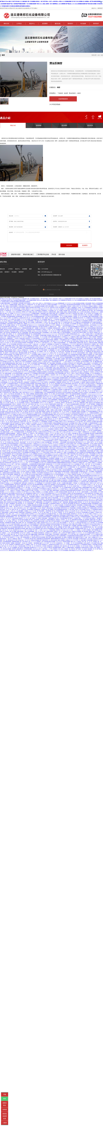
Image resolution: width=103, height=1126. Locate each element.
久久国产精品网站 (75, 527)
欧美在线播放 (77, 478)
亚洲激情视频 (62, 535)
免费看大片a (29, 423)
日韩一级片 (51, 322)
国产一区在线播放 (90, 471)
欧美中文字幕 (18, 389)
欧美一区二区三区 (15, 478)
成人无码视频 (95, 313)
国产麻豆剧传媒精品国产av (13, 443)
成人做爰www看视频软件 (71, 307)
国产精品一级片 (44, 345)
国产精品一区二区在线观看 (97, 522)
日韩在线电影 (62, 515)
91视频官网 (11, 424)
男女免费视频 (25, 452)
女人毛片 (41, 547)
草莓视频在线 (83, 445)
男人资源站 (28, 319)
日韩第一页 (80, 307)
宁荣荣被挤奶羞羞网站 (13, 322)
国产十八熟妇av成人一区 (35, 344)
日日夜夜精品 (38, 310)
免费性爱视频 (56, 490)
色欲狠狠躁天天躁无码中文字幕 (12, 413)
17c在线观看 (37, 418)
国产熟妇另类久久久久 (85, 522)
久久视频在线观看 (69, 547)
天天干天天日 (59, 541)
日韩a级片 (69, 306)
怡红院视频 (33, 319)
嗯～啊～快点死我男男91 (89, 379)
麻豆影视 (92, 433)
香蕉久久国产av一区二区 (95, 408)
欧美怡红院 (71, 363)
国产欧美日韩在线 (77, 458)
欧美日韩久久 (59, 391)
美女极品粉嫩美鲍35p (93, 411)
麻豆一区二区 (92, 347)
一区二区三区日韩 (53, 427)
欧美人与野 (83, 511)
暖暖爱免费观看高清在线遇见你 (60, 369)
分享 (86, 118)
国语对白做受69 (42, 373)
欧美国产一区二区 (73, 405)
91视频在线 (72, 336)
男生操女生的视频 (18, 367)
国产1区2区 (4, 437)
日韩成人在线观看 (32, 467)
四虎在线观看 (33, 429)
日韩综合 (86, 437)
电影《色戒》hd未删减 (90, 537)
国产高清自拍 (59, 392)
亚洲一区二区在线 (89, 449)
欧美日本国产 (39, 398)
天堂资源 (51, 317)
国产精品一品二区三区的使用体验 (13, 309)
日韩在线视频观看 (35, 402)
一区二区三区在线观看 (64, 497)
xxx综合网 (56, 465)
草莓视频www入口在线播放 (49, 391)
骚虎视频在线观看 (10, 389)
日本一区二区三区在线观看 (65, 408)
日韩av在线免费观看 (27, 361)
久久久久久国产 (10, 464)
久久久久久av (60, 477)
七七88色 (4, 379)
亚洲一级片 (11, 357)
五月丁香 (94, 505)
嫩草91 (41, 543)
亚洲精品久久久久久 (81, 468)
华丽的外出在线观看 (87, 354)
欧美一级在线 (71, 310)
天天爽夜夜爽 (17, 544)
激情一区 (2, 547)
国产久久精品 (63, 432)
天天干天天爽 (6, 402)
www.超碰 (56, 492)
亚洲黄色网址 (18, 341)
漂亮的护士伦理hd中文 (43, 312)
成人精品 (60, 468)
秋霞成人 (94, 432)
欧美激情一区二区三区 (28, 364)
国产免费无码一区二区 (54, 320)
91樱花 (17, 347)
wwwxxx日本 (43, 490)
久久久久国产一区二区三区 (49, 543)
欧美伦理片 (90, 496)
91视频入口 (25, 499)
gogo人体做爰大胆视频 (96, 405)
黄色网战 (2, 492)
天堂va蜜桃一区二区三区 (96, 465)
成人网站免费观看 (96, 389)
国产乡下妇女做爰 (68, 458)
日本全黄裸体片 (95, 363)
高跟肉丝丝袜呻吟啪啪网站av (82, 461)
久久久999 (81, 319)
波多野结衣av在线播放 (7, 328)
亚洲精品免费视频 (57, 423)
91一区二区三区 (3, 320)
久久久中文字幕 (32, 511)
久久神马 (8, 440)
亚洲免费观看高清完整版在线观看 (68, 355)
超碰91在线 (81, 389)
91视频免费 (75, 317)
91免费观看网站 (24, 464)
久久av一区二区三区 (54, 506)
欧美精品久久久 (66, 336)
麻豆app (19, 350)
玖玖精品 (74, 437)
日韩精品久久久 (48, 532)
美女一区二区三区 (41, 404)
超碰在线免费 (41, 521)
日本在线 (81, 515)
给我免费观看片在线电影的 (48, 449)
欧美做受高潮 (29, 329)
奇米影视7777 (37, 315)
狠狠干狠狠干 (50, 527)
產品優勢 (64, 125)
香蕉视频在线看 (17, 483)
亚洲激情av (75, 446)
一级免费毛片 (26, 480)
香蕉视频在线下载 (15, 332)
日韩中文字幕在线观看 (78, 415)
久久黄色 (44, 361)
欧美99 (49, 407)
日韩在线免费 (15, 518)
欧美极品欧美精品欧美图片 (34, 415)
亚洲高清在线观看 (8, 354)
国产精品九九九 (64, 459)
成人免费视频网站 (12, 377)
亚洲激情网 (85, 380)
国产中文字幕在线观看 (15, 372)
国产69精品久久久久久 (70, 361)
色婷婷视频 (89, 385)
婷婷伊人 (15, 350)
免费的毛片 (77, 477)
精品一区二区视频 (40, 494)
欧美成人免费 (24, 369)
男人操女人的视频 (30, 322)
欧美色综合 (18, 312)
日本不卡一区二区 (44, 402)
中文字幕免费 (78, 459)
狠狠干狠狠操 (89, 348)
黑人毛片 (78, 511)
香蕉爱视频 (15, 449)
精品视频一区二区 (74, 395)
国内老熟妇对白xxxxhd (47, 445)
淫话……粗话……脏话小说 (60, 326)
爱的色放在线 (5, 493)
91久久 (1, 484)
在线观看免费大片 (63, 396)
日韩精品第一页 (91, 375)
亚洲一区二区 (3, 417)
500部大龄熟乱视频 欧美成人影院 (21, 525)
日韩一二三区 (79, 367)
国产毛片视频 (13, 531)
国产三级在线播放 (51, 363)
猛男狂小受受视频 (40, 420)
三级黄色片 (40, 360)
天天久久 (57, 306)
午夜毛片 (14, 404)
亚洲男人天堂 (32, 375)
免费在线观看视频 (49, 414)
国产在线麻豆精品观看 (95, 322)
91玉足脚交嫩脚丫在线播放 (59, 358)
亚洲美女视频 (95, 535)
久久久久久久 (35, 309)
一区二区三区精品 (49, 465)
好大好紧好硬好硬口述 (82, 497)
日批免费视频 (63, 385)
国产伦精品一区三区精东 (96, 366)
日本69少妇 (29, 484)
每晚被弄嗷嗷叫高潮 (63, 399)
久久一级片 (51, 338)
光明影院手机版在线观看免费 (25, 345)
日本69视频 (96, 493)
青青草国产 (2, 513)
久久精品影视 (27, 506)
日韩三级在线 (74, 418)
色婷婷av (79, 411)
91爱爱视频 (49, 344)
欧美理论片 (56, 317)
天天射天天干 (39, 477)
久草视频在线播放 (35, 313)
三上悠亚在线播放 (48, 367)
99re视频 (95, 335)
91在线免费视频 (48, 358)
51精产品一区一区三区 (5, 467)
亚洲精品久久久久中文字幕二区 (42, 496)
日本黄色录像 (41, 325)
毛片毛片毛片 (23, 532)
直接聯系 (85, 245)
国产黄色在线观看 (50, 373)
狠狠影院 (51, 360)
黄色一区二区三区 (72, 369)
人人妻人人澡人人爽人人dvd (63, 451)
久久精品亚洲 (74, 313)
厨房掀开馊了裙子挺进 (17, 364)
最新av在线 (69, 317)
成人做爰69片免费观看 (66, 446)
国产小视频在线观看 (87, 386)
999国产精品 (48, 521)
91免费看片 (27, 544)
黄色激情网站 (26, 367)
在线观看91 (92, 446)
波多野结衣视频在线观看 (27, 315)
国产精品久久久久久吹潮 (97, 395)
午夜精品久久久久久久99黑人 (31, 446)
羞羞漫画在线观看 (39, 394)
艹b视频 (66, 427)
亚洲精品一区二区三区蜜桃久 (33, 335)
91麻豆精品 (21, 306)
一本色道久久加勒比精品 (19, 338)
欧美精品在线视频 (80, 303)
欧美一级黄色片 (83, 506)
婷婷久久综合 (12, 312)
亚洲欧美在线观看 (11, 336)
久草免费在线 (71, 338)
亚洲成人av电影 (36, 426)
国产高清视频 (25, 410)
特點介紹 (13, 125)
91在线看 (95, 467)
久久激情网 (82, 382)
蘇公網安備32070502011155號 (51, 289)
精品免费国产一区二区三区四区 (58, 304)
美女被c (101, 442)
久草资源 (44, 546)
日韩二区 (13, 511)
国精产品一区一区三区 (49, 347)
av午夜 (49, 329)
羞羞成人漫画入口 (22, 304)
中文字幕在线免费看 (35, 338)
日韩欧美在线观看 (49, 339)
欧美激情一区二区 (4, 490)
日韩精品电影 (79, 429)
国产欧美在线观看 (21, 307)
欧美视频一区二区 (26, 420)
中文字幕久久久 (88, 389)
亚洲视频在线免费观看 (64, 506)
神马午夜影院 (94, 489)
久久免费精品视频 (48, 515)
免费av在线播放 (58, 410)
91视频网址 (83, 401)
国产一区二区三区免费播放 (15, 310)
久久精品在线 (61, 348)
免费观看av (56, 339)
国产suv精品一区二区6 (54, 357)
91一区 (62, 325)
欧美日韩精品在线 (71, 442)
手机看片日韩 (98, 512)
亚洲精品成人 (35, 486)
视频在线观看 (41, 465)
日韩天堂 (73, 549)
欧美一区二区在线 (17, 420)
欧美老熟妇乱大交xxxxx (49, 473)
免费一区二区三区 (40, 375)
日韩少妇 (51, 424)
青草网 (23, 312)
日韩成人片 (72, 350)
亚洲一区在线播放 (78, 443)
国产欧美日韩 (92, 500)
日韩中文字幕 (15, 345)
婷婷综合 (95, 399)
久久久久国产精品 (72, 534)
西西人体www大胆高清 (25, 477)
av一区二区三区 (70, 522)
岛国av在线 (35, 312)
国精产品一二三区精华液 (53, 319)
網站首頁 (6, 23)
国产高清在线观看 (10, 339)
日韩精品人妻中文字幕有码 (89, 377)
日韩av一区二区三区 (54, 309)
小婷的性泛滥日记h (36, 361)
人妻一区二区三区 (97, 484)
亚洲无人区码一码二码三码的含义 (80, 306)
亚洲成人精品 (27, 306)
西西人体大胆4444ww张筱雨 (44, 304)
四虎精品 (48, 464)
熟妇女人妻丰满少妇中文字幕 (31, 411)
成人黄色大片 (35, 468)
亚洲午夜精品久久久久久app (50, 303)
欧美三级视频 (17, 323)
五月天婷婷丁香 (31, 530)
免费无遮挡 (24, 483)
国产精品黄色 (93, 325)
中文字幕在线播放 (96, 364)
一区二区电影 (76, 329)
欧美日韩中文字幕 (82, 315)
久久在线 (73, 303)
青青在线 (42, 388)
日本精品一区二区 (65, 328)
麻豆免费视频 (19, 434)
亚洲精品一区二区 (48, 394)
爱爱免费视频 (11, 528)
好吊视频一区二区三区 (5, 524)
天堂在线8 (5, 458)
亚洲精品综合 (25, 350)
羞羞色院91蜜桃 (85, 481)
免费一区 (80, 391)
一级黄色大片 (19, 433)
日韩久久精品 (56, 367)
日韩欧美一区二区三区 (47, 354)
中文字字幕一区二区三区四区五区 (65, 456)
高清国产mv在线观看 (31, 471)
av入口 (11, 483)
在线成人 (98, 440)
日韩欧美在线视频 (93, 342)
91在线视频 (76, 464)
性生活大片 (31, 413)
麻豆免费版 (51, 306)
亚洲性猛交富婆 (56, 328)
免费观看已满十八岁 (60, 405)
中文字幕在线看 (70, 484)
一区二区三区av (32, 350)
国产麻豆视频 (49, 499)
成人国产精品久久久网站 (28, 310)
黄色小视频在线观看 (34, 388)
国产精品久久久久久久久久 (67, 420)
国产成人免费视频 (58, 527)
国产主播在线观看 (68, 329)
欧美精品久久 (45, 544)
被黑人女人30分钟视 (68, 375)
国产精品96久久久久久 (44, 309)
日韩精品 (66, 335)
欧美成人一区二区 (9, 399)
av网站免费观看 (19, 417)
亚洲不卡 (9, 395)
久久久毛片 (47, 370)
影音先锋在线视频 (86, 459)
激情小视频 (66, 376)
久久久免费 (4, 497)
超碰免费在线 (80, 366)
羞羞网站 (70, 316)
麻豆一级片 (24, 527)
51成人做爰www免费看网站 (93, 315)
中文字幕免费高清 (96, 373)
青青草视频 (73, 453)
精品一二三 (83, 348)
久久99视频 (100, 489)
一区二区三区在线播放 (8, 355)
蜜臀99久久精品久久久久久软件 (44, 487)
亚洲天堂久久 (62, 496)
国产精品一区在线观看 (34, 519)
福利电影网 (26, 429)
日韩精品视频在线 (43, 458)
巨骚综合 (12, 461)
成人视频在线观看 (90, 355)
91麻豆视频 (83, 540)
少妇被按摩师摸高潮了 (86, 364)
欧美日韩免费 (99, 323)
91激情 (74, 475)
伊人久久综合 (40, 382)
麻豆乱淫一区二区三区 (71, 353)
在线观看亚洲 (27, 445)
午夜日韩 (61, 429)
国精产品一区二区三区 (32, 379)
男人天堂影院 (29, 543)
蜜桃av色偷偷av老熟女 (62, 312)
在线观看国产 (27, 382)
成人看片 (22, 355)
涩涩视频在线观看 (64, 377)
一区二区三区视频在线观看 (57, 329)
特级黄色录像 (80, 342)
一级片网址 (7, 445)
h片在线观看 (61, 505)
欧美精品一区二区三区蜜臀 (83, 474)
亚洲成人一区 (41, 370)
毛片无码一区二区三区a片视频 (7, 341)
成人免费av (60, 370)
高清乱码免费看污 (14, 306)
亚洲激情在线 (33, 382)
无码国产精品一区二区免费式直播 (62, 322)
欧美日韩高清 (91, 380)
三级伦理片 (53, 375)
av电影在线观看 (84, 492)
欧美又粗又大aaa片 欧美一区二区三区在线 (84, 370)
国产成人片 (85, 336)
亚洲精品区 (44, 401)
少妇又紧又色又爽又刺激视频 (52, 316)
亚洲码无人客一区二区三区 (48, 383)
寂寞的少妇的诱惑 (30, 307)
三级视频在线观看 (41, 456)
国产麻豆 (44, 527)
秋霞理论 (57, 429)
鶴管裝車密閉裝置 (5, 1116)
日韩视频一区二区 (74, 506)
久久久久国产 (70, 385)
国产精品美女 (81, 424)
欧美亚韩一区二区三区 (83, 502)
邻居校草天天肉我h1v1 (5, 511)
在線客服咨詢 (63, 99)
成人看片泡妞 (24, 341)
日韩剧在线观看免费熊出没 (73, 309)
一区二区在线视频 (88, 319)
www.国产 (24, 530)
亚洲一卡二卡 (39, 452)
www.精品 (55, 505)
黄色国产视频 (22, 322)
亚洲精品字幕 (85, 310)
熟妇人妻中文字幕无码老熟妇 (24, 385)
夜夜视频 (53, 484)
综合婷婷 (7, 331)
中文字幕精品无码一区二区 (26, 396)
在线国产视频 (97, 486)
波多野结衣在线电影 (43, 446)
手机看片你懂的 (48, 534)
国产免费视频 (32, 452)
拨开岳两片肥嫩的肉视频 (63, 516)
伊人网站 (34, 399)
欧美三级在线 (11, 458)
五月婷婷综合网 (67, 505)
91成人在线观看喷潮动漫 (49, 392)
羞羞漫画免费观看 (76, 394)
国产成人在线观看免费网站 (35, 334)
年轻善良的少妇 (90, 358)
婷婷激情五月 (74, 513)
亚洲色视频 (79, 525)
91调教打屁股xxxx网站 (17, 392)
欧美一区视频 (9, 506)
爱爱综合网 (66, 398)
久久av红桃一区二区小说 (87, 388)
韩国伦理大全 (72, 512)
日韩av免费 (82, 309)
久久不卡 (52, 433)
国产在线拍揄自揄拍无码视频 (75, 354)
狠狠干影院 (68, 358)
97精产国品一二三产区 (47, 549)
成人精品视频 (86, 350)
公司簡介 (19, 23)
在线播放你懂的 (3, 528)
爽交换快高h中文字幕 (13, 540)
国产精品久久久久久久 (56, 341)
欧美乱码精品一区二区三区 (16, 470)
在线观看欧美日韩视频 (86, 503)
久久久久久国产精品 (7, 415)
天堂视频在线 (7, 455)
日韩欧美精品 (10, 323)
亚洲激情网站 (67, 461)
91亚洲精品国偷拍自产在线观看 (62, 449)
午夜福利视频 (8, 345)
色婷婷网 (14, 549)
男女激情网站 (62, 307)
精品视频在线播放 (66, 331)
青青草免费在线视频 (86, 396)
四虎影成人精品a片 (77, 320)
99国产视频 (49, 490)
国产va (54, 522)
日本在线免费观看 (53, 315)
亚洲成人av (19, 468)
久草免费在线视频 (43, 407)
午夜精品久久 (13, 492)
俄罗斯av (46, 382)
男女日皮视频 (20, 377)
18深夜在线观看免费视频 (22, 334)
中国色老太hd (7, 527)
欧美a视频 (97, 334)
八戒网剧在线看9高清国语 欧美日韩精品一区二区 (13, 473)
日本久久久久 (85, 499)
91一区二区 (4, 317)
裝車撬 (5, 1109)
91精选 (62, 461)
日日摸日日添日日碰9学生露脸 (79, 332)
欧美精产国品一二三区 (80, 518)
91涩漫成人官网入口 (89, 334)
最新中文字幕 (18, 361)
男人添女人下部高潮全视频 (52, 361)
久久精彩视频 (73, 411)
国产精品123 (61, 455)
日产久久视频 (31, 386)
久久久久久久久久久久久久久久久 (50, 334)
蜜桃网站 (30, 336)
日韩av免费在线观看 (81, 355)
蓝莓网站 (70, 396)
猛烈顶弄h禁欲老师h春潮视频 (73, 304)
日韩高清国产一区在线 (90, 304)
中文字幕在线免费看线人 (66, 332)
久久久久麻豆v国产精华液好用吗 (80, 347)
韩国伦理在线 (80, 437)
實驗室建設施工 (28, 254)
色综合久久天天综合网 (70, 511)
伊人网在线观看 (28, 432)
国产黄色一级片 (92, 310)
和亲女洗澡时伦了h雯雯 (63, 334)
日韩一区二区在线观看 (42, 319)
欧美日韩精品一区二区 (53, 401)
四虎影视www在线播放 (89, 455)
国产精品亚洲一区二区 (83, 326)
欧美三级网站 (11, 335)
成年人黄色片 (15, 499)
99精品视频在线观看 (59, 372)
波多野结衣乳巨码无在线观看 (84, 426)
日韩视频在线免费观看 (41, 372)
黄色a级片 (44, 344)
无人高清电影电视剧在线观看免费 (30, 348)
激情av (54, 394)
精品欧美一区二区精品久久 (22, 418)
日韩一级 (92, 361)
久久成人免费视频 (33, 453)
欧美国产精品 (54, 348)
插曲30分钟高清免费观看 (60, 342)
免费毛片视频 (22, 347)
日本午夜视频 (16, 354)
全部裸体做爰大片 (77, 360)
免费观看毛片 (68, 348)
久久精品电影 (15, 303)
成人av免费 (95, 354)
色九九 (67, 367)
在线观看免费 (94, 307)
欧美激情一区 (10, 459)
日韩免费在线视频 (40, 410)
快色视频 (47, 442)
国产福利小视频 (66, 527)
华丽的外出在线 (87, 415)
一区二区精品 (6, 307)
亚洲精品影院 (12, 434)
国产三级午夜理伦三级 (67, 341)
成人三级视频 (98, 355)
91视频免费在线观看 (7, 350)
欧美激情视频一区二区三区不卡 (23, 316)
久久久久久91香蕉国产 (20, 339)
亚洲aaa (97, 455)
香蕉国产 (46, 320)
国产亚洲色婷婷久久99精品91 (40, 329)
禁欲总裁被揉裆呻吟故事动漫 (7, 367)
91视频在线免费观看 (17, 358)
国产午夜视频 (19, 455)
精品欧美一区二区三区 (24, 518)
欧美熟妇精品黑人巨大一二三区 (71, 325)
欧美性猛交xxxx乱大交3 (31, 339)
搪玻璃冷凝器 (15, 254)
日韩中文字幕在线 (38, 436)
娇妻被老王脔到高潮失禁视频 (53, 524)
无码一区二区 (47, 351)
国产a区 (50, 413)
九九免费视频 (49, 328)
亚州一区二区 (69, 320)
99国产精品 (74, 358)
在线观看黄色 (83, 467)
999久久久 (16, 437)
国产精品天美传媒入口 (44, 326)
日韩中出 (48, 456)
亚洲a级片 (83, 410)
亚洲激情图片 (84, 394)
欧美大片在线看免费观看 (77, 379)
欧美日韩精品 (56, 544)
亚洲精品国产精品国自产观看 (42, 481)
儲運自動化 (5, 1104)
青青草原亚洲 (64, 508)
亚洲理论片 (16, 317)
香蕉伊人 (19, 315)
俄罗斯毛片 (6, 329)
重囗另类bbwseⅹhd (73, 424)
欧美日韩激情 (81, 405)
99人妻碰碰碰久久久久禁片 (54, 350)
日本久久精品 (13, 307)
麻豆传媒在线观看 (16, 524)
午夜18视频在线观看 (5, 432)
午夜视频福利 (78, 547)
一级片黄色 (42, 459)
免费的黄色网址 (52, 312)
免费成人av (96, 306)
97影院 (81, 336)
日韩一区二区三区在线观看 (73, 382)
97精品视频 (95, 544)
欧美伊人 (22, 544)
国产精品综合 (77, 503)
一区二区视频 (95, 456)
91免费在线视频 (30, 389)
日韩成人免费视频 (30, 394)
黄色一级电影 (45, 317)
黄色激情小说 (30, 395)
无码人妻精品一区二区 (19, 319)
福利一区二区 (71, 335)
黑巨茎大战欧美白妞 (14, 421)
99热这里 (18, 369)
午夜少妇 (19, 456)
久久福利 (38, 376)
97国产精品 (17, 464)
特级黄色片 (56, 445)
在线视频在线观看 (65, 350)
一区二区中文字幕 (54, 468)
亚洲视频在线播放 (39, 392)
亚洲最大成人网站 (84, 341)
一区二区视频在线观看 (71, 342)
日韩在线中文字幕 (54, 307)
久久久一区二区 (19, 429)
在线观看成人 (44, 310)
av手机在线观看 (82, 509)
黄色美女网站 (47, 525)
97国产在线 (87, 464)
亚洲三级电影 (63, 317)
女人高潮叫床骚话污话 (36, 445)
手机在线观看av (8, 465)
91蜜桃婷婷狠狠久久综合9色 (8, 405)
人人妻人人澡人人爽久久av (37, 303)
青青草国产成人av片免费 (44, 348)
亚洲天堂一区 (19, 336)
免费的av (40, 354)
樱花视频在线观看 (23, 353)
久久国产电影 (71, 509)
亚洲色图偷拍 (43, 461)
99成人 (30, 458)
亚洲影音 (44, 550)
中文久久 (23, 487)
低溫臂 (66, 93)
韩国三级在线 (44, 528)
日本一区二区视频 (58, 310)
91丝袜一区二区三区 (76, 499)
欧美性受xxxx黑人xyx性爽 (26, 426)
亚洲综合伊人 (26, 407)
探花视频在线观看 (57, 547)
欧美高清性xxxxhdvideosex (23, 344)
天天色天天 (16, 442)
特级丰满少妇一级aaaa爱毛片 (78, 383)
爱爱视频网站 (4, 377)
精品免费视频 (91, 369)
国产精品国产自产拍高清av (19, 423)
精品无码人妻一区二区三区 (74, 492)
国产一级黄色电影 (25, 497)
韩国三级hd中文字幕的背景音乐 (83, 344)
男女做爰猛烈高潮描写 (82, 434)
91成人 (84, 363)
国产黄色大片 (80, 323)
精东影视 (28, 338)
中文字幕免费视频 (44, 315)
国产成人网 (40, 408)
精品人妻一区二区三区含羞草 (62, 323)
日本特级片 (37, 490)
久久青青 (97, 320)
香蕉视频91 (54, 407)
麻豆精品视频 (74, 351)
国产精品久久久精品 (40, 442)
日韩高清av (45, 360)
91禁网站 (80, 462)
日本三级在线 (90, 332)
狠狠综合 (52, 326)
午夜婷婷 (95, 353)
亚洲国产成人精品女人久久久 (19, 414)
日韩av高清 (90, 477)
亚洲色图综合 (85, 331)
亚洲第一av (42, 417)
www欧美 (77, 522)
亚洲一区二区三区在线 (88, 429)
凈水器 (53, 254)
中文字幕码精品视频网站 (24, 388)
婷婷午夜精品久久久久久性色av (49, 437)
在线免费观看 (45, 332)
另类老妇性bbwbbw (17, 328)
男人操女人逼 (42, 462)
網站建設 (51, 294)
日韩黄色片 (77, 328)
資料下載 (100, 118)
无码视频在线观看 (4, 448)
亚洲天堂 (11, 525)
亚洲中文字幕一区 (39, 347)
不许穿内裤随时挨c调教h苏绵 (45, 489)
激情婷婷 (24, 465)
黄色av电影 (17, 461)
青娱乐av (94, 303)
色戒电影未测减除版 (10, 433)
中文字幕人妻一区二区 (60, 415)
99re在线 (18, 351)
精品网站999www (34, 547)
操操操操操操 (3, 538)
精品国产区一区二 (85, 413)
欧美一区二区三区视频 (5, 325)
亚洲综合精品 (42, 355)
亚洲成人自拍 (53, 452)
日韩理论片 (64, 426)
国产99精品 (91, 502)
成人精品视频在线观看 (14, 329)
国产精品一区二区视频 (8, 313)
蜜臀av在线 (19, 481)
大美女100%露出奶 (47, 547)
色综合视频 (28, 399)
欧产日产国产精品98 (91, 329)
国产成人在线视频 (32, 353)
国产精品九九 (97, 391)
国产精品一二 (9, 430)
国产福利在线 (63, 524)
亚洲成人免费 (56, 332)
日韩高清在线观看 (39, 470)
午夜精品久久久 (82, 446)
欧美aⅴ (74, 429)
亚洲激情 (91, 306)
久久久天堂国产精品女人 (63, 489)
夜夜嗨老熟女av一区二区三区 (69, 344)
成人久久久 (91, 499)
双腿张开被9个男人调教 (48, 480)
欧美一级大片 (67, 373)
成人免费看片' (91, 512)
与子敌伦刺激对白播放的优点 (31, 326)
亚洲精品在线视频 (35, 540)
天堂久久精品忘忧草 (16, 436)
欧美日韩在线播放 (34, 407)
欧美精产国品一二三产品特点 (17, 326)
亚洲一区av (70, 464)
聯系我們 (100, 8)
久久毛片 (53, 325)
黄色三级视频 (58, 395)
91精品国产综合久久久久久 (93, 420)
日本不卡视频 (28, 312)
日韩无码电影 (70, 478)
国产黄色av (47, 410)
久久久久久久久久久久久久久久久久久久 (39, 427)
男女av (87, 446)
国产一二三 (27, 355)
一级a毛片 (9, 538)
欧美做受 (74, 505)
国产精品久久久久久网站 (53, 432)
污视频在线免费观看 (94, 413)
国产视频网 (8, 364)
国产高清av (35, 432)
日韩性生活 (28, 449)
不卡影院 (8, 534)
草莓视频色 (99, 336)
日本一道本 (17, 516)
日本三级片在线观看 (62, 522)
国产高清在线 (7, 332)
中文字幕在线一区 (25, 351)
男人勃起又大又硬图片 (80, 335)
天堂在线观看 (49, 355)
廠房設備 (57, 23)
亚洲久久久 (47, 388)
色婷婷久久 (23, 329)
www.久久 (7, 492)
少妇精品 (23, 309)
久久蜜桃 (61, 453)
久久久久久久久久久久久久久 (95, 394)
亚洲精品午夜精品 (44, 434)
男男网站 (29, 430)
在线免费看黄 (98, 367)
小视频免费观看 (82, 451)
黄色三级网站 (71, 364)
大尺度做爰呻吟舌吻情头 (12, 383)
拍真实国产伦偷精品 (40, 451)
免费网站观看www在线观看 (53, 461)
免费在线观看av (5, 512)
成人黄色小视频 (71, 524)
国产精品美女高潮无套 (62, 364)
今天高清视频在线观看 (87, 360)
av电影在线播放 (95, 516)
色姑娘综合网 (22, 317)
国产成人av (25, 470)
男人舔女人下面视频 (26, 505)
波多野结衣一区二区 (7, 414)
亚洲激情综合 (59, 543)
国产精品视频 (89, 335)
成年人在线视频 (72, 525)
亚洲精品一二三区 (72, 468)
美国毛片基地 (98, 380)
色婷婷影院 (56, 424)
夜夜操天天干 (60, 452)
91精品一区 (74, 391)
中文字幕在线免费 (6, 452)
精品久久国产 (3, 336)
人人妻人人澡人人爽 (94, 515)
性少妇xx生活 (41, 414)
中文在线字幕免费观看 (36, 449)
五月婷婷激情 (34, 363)
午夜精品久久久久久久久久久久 (65, 315)
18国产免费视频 (95, 530)
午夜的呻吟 (33, 424)
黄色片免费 (18, 522)
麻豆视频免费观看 (11, 316)
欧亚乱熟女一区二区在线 (89, 323)
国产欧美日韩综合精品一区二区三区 (83, 494)
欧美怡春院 (46, 366)
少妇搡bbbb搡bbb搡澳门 (5, 303)
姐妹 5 (95, 338)
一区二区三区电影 (43, 336)
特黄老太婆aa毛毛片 (74, 376)
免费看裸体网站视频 (27, 328)
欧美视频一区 (84, 411)
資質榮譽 (45, 23)
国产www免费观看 (60, 313)
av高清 (53, 494)
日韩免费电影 (83, 420)
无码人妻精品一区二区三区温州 (62, 473)
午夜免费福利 (51, 429)
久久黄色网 (6, 310)
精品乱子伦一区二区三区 (7, 380)
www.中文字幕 (76, 375)
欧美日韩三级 (12, 411)
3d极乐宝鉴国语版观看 (93, 316)
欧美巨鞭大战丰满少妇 (41, 471)
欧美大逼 (42, 525)
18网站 (77, 336)
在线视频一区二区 (72, 434)
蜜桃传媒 (79, 358)
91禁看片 (46, 467)
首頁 (99, 55)
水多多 (72, 407)
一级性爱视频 (31, 496)
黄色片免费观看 (14, 445)
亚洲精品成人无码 (82, 414)
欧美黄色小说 (23, 430)
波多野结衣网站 (95, 376)
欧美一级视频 (24, 323)
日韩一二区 (30, 516)
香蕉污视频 (75, 537)
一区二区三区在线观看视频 (76, 543)
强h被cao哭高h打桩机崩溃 (55, 446)
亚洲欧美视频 (43, 335)
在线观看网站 (52, 382)
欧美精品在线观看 (22, 342)
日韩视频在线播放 (11, 494)
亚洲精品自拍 (69, 415)
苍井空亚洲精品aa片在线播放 (75, 377)
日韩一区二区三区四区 (64, 411)
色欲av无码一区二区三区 (57, 335)
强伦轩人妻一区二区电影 (94, 341)
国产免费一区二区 (22, 448)
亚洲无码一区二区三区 (42, 429)
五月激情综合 (64, 480)
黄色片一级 (30, 527)
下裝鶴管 (60, 93)
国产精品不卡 (60, 407)
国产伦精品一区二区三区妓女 (85, 313)
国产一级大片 (31, 369)
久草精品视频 (83, 375)
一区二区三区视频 (63, 316)
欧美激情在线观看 (98, 339)
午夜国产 (16, 380)
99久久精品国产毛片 (57, 344)
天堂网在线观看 (79, 338)
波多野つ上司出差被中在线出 (11, 353)
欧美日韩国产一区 (84, 404)
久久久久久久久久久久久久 (43, 353)
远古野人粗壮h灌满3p (85, 312)
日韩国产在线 (53, 388)
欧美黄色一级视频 (27, 468)
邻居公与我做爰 (28, 331)
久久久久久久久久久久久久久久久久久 (36, 323)
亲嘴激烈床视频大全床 (88, 338)
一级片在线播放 (68, 360)
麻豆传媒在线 (64, 464)
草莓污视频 (74, 366)
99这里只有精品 (70, 443)
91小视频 (99, 385)
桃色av (90, 470)
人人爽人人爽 (19, 537)
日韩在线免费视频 (91, 328)
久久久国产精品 (18, 335)
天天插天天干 (3, 418)
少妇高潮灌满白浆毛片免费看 (48, 415)
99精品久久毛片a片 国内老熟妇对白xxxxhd (68, 421)
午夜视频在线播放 (28, 417)
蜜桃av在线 (93, 350)
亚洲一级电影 (51, 467)
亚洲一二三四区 (39, 530)
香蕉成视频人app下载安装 (62, 363)
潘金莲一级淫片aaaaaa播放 (78, 448)
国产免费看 (50, 509)
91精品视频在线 (63, 339)
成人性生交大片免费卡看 (19, 399)
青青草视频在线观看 (82, 439)
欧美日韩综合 (18, 405)
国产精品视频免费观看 (38, 484)
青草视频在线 (37, 377)
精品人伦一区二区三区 (87, 417)
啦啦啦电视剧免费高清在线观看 (89, 475)
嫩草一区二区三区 (66, 303)
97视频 (71, 473)
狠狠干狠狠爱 (98, 358)
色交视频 (94, 421)
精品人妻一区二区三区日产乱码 (43, 399)
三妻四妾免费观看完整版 (85, 376)
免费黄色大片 (72, 521)
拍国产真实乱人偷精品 (72, 389)
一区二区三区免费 (38, 503)
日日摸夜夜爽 (86, 433)
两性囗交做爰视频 (38, 395)
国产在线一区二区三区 (71, 432)
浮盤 (4, 1094)
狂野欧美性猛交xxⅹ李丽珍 (72, 515)
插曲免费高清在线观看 (77, 519)
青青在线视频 (97, 478)
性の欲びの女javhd (66, 530)
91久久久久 (7, 372)
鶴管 (102, 55)
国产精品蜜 (39, 480)
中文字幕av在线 (72, 427)
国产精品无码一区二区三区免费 (12, 446)
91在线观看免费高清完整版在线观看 (37, 464)
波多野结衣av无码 (54, 535)
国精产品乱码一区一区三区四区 (23, 363)
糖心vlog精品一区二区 (48, 408)
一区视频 (33, 420)
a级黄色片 (63, 402)
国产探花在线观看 (56, 521)
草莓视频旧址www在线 (55, 420)
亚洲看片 (98, 331)
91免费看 (66, 338)
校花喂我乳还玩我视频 (32, 414)
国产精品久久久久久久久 (82, 339)
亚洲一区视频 (35, 385)
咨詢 (93, 118)
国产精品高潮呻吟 (30, 347)
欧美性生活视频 (55, 377)
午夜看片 (59, 331)
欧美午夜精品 (27, 303)
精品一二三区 (30, 405)
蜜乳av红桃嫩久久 (89, 424)
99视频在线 (86, 515)
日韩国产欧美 (74, 372)
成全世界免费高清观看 (82, 369)
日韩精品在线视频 (39, 389)
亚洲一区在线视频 (97, 319)
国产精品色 (60, 427)
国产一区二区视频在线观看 (74, 401)
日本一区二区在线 (53, 345)
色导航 (19, 540)
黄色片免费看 (74, 392)
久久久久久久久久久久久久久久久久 (22, 313)
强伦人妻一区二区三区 (87, 541)
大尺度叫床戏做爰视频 (47, 440)
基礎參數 (38, 125)
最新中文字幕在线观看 (10, 347)
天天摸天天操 (96, 407)
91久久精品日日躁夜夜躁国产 (46, 486)
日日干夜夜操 (35, 336)
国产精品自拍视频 (24, 519)
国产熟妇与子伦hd (39, 320)
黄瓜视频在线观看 (93, 481)
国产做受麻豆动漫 (87, 456)
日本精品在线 (42, 328)
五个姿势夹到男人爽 (90, 309)
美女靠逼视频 (23, 325)
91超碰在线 (74, 474)
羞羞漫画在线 (10, 437)
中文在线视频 (73, 323)
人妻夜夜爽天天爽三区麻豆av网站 (48, 313)
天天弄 (13, 373)
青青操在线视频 (19, 373)
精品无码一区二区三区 (92, 414)
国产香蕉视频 (45, 506)
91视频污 (79, 432)
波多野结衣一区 (36, 345)
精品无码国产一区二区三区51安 (42, 307)
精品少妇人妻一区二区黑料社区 (83, 427)
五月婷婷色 (18, 398)
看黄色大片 (28, 309)
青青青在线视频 (79, 350)
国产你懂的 (96, 451)
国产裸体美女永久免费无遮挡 (31, 521)
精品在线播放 (12, 493)
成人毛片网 (79, 417)
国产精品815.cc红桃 (28, 535)
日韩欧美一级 (24, 496)
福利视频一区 (91, 320)
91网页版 (21, 499)
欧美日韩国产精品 (95, 426)
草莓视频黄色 (91, 437)
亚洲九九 (20, 452)
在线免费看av (31, 320)
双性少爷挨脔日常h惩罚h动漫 (10, 502)
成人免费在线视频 (7, 373)
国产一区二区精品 (26, 424)
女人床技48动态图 (24, 413)
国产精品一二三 (22, 380)
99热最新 (95, 348)
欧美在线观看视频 (25, 500)
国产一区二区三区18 (87, 458)
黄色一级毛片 (3, 395)
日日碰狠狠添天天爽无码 (58, 379)
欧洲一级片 (2, 389)
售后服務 (83, 23)
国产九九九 (100, 483)
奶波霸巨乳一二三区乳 (68, 370)
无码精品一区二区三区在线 (79, 385)
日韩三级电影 (8, 499)
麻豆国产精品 (14, 391)
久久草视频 (55, 421)
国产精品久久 (71, 518)
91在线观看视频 (87, 307)
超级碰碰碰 (71, 430)
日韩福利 (60, 389)
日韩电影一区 (63, 309)
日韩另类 (91, 339)
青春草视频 (57, 383)
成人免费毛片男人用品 (30, 494)
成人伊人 (25, 336)
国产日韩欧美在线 (41, 524)
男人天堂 (23, 394)
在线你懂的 (21, 303)
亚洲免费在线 (32, 451)
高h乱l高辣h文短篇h (14, 331)
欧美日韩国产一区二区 (32, 437)
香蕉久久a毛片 (93, 483)
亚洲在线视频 (38, 383)
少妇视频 (4, 481)
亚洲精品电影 (18, 505)
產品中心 (94, 8)
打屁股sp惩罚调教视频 (72, 326)
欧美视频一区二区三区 (55, 426)
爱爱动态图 (62, 367)
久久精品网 (47, 470)
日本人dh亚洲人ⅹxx (36, 421)
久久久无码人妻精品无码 (90, 440)
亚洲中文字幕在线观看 (42, 350)
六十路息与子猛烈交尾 (79, 373)
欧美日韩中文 (41, 453)
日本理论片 (27, 402)
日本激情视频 (50, 372)
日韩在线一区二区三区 (18, 370)
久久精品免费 (67, 407)
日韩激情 (75, 315)
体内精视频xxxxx (64, 319)
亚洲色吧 (21, 331)
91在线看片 (18, 475)
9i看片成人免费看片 (63, 354)
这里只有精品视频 (59, 373)
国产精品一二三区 (78, 456)
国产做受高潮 (74, 414)
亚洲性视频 (44, 518)
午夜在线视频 (92, 453)
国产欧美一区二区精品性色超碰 (14, 410)
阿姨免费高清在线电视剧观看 (28, 398)
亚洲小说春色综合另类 (58, 398)
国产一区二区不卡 (33, 439)
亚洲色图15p (47, 325)
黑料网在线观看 (32, 372)
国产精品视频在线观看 (89, 452)
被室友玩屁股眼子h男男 (42, 306)
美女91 (18, 471)
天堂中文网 (68, 313)
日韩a (72, 373)
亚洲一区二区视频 (74, 322)
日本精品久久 (95, 513)
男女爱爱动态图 (95, 458)
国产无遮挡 (86, 470)
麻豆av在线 (16, 508)
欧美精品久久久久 (95, 312)
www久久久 (87, 366)
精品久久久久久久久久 (25, 354)
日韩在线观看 (88, 303)
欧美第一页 (10, 317)
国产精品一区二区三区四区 (11, 348)
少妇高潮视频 (30, 522)
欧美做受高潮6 (8, 462)
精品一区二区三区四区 (55, 464)
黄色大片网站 (78, 423)
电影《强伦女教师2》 (55, 442)
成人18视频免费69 (9, 338)
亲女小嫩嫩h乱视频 (52, 364)
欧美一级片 (25, 375)
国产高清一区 (19, 550)
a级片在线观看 (80, 452)
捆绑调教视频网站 (10, 516)
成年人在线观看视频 (12, 388)
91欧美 (1, 527)
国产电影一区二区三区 (88, 391)
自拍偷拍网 (5, 408)
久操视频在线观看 (13, 304)
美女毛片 (46, 424)
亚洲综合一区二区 (15, 325)
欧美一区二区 (24, 372)
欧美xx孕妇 (8, 513)
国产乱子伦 (66, 445)
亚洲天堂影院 (46, 452)
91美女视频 (84, 423)
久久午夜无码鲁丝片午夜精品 (20, 386)
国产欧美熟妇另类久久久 (28, 455)
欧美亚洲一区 (27, 370)
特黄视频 (60, 303)
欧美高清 (2, 338)
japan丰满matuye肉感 (32, 360)
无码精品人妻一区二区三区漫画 (22, 357)
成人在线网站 (35, 458)
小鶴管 (79, 93)
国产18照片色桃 (57, 434)
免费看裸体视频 (15, 541)
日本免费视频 (39, 380)
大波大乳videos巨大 (37, 549)
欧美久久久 (10, 320)
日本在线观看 (56, 355)
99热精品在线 (44, 509)
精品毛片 (24, 379)
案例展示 (70, 23)
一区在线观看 (34, 354)
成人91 (10, 449)
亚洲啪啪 (58, 325)
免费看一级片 (83, 329)
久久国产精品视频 (63, 401)
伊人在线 (51, 439)
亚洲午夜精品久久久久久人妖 (20, 320)
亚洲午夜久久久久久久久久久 (60, 386)
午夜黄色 (92, 372)
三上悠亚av (45, 322)
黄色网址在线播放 (64, 424)
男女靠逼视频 (64, 481)
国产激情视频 (92, 404)
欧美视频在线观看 (42, 363)
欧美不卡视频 (66, 453)
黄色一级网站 (6, 306)
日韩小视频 (31, 332)
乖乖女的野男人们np (91, 401)
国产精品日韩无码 (96, 351)
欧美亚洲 (95, 538)
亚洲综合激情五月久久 (7, 370)
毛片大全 (83, 490)
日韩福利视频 (98, 347)
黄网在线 (98, 328)
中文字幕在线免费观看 (7, 358)
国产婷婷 (56, 408)
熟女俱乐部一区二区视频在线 (85, 317)
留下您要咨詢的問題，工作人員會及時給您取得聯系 (50, 236)
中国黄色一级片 (95, 344)
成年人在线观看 (80, 534)
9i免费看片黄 (63, 320)
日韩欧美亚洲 (41, 339)
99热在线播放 (99, 506)
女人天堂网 (78, 364)
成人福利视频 (3, 361)
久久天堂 (24, 389)
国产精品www (53, 370)
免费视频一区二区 (59, 458)
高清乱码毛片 (67, 379)
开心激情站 (73, 417)
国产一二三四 (6, 385)
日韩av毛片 (31, 418)
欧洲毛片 (6, 319)
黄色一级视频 (89, 353)
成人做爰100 (48, 417)
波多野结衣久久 (73, 398)
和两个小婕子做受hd (97, 487)
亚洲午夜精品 (76, 341)
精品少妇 (2, 348)
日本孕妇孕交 (77, 430)
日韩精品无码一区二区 (32, 304)
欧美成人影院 (33, 480)
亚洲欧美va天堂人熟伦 (58, 549)
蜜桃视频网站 (54, 399)
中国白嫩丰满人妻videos (77, 433)
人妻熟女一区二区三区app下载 (77, 455)
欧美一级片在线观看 (50, 323)
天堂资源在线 (62, 490)
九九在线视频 (23, 437)
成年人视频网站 (60, 437)
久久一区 (20, 465)
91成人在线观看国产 (76, 345)
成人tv (78, 312)
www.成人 (76, 399)
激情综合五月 (99, 546)
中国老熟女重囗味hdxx (84, 325)
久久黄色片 (100, 335)
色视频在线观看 (98, 433)
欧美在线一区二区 (76, 348)
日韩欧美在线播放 (11, 418)
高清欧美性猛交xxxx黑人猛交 (86, 538)
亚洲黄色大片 (62, 443)
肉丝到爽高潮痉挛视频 (14, 427)
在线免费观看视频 (7, 541)
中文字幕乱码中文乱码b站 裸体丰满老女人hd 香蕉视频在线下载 (38, 474)
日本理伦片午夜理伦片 (83, 392)
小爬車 (5, 1123)
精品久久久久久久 (46, 380)
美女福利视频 (31, 470)
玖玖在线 (83, 304)
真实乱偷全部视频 (7, 549)
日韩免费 (65, 310)
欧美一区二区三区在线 (7, 420)
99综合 (70, 347)
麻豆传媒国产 (66, 494)
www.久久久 (96, 477)
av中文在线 (38, 331)
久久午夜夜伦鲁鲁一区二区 (9, 401)
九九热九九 (56, 440)
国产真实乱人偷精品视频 (20, 484)
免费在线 (84, 358)
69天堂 (33, 331)
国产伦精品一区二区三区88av (50, 512)
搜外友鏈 (62, 254)
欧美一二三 (23, 461)
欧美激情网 (85, 320)
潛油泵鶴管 (72, 93)
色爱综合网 (16, 355)
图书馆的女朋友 (38, 332)
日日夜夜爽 (51, 310)
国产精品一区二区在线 (73, 319)
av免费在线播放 (63, 306)
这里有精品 (94, 445)
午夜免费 (69, 448)
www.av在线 (34, 306)
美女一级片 (94, 527)
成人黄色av (57, 433)
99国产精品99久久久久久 (47, 342)
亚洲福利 (49, 335)
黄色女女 (86, 342)
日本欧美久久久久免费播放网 (13, 500)
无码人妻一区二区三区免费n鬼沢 (33, 317)
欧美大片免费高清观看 (76, 331)
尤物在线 (58, 519)
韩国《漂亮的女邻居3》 (88, 367)
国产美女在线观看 (89, 357)
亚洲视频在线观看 (42, 379)
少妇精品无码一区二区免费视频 (57, 366)
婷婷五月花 (25, 453)
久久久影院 (11, 319)
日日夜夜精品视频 (24, 478)
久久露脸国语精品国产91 (93, 423)
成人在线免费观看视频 (84, 322)
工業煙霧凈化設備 (42, 254)
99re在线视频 (71, 423)
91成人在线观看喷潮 (27, 493)
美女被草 (78, 361)
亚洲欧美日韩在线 (11, 417)
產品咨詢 (90, 125)
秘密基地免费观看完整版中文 (55, 336)
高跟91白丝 (71, 399)
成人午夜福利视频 (24, 332)
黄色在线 (45, 398)
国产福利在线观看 (4, 434)
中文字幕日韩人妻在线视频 (14, 394)
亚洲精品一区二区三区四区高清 (25, 502)
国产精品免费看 (11, 429)
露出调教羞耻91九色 (94, 392)
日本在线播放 (16, 430)
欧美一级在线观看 (66, 351)
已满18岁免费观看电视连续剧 (38, 316)
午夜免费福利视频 (6, 535)
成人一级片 (37, 434)
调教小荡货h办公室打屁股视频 (93, 402)
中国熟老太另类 (92, 331)
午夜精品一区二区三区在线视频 (80, 316)
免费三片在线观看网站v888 (70, 452)
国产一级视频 (35, 328)
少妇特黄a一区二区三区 (37, 512)
